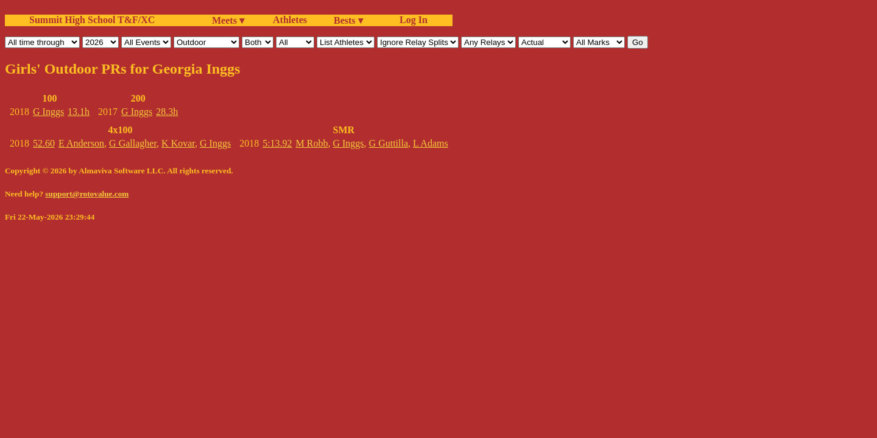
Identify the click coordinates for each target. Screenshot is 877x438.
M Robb (312, 143)
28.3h (167, 111)
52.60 (44, 143)
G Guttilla (388, 143)
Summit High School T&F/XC (92, 20)
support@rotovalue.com (87, 193)
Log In (411, 20)
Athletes (290, 20)
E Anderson (81, 143)
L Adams (430, 143)
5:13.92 (277, 143)
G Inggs (48, 111)
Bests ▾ (348, 20)
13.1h (79, 111)
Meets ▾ (228, 20)
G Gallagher (133, 143)
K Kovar (178, 143)
